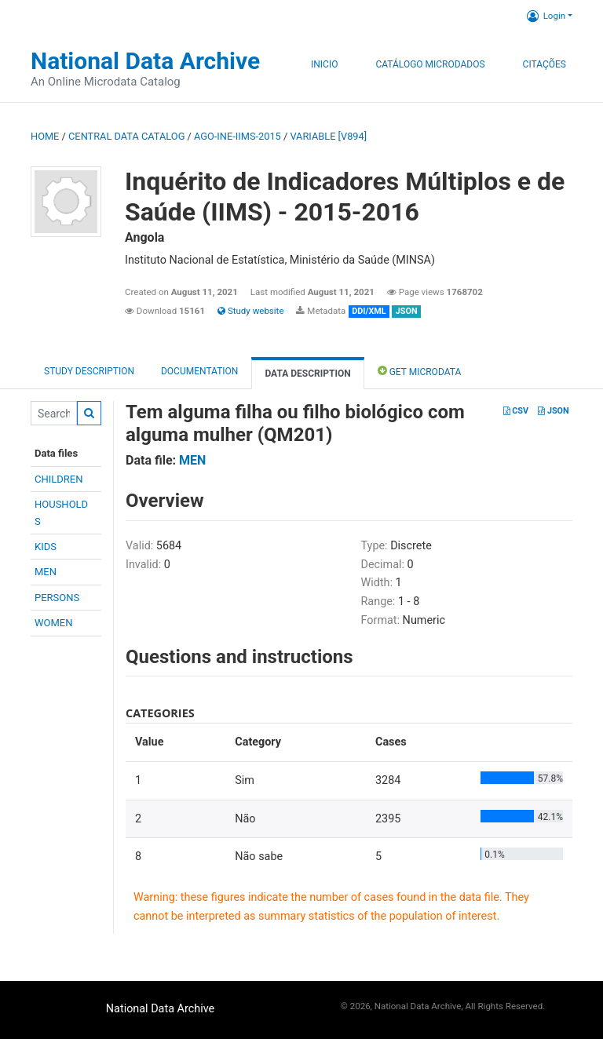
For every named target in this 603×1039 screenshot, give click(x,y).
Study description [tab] (89, 371)
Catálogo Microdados (429, 64)
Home (45, 136)
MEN (46, 572)
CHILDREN (58, 479)
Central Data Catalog (126, 136)
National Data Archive (145, 61)
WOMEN (54, 623)
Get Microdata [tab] (420, 370)
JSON (553, 411)
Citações (544, 64)
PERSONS (57, 597)
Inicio (324, 64)
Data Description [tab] (307, 373)
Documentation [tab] (199, 371)
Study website (250, 310)
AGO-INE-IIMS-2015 (237, 136)
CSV (515, 411)
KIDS (46, 546)
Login (546, 15)
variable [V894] (328, 136)
